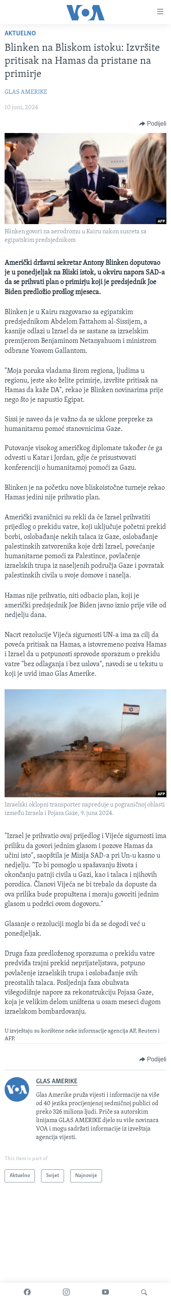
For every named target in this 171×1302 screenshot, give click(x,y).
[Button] (152, 124)
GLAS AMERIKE (26, 92)
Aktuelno (20, 33)
